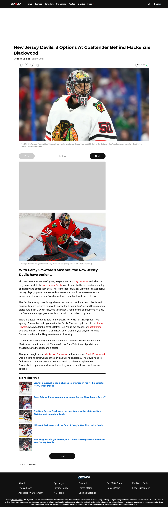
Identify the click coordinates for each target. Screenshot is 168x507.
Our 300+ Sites (114, 483)
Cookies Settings (87, 492)
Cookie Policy (113, 488)
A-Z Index (59, 492)
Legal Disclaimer (141, 488)
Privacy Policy (61, 488)
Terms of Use (85, 488)
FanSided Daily (140, 483)
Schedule (49, 4)
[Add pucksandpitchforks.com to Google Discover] (142, 65)
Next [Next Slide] (97, 156)
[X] (149, 4)
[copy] (38, 65)
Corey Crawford (80, 281)
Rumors (38, 4)
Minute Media (17, 500)
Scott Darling (94, 327)
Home (22, 465)
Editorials (31, 465)
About (22, 483)
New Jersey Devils (52, 285)
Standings (61, 4)
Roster (72, 4)
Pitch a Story (25, 488)
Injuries (81, 4)
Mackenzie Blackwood (56, 354)
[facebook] (154, 4)
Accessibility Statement (31, 492)
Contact (82, 483)
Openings (59, 483)
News (29, 4)
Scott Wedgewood (95, 354)
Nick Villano (23, 59)
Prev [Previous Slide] (26, 156)
